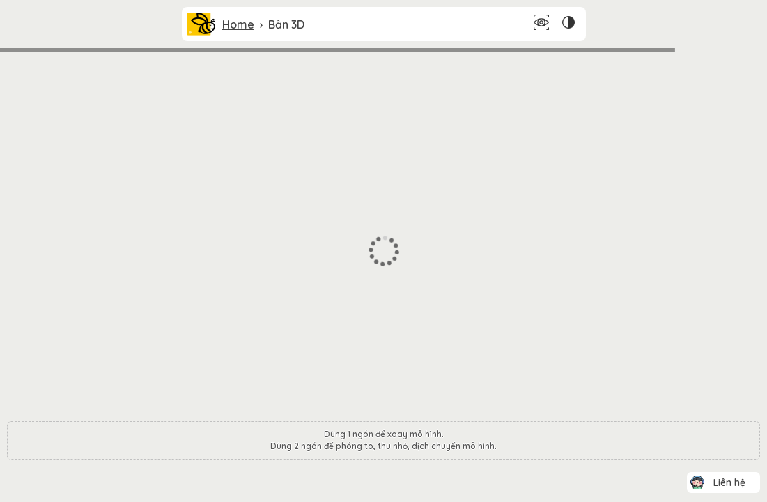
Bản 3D (286, 24)
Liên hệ (729, 482)
